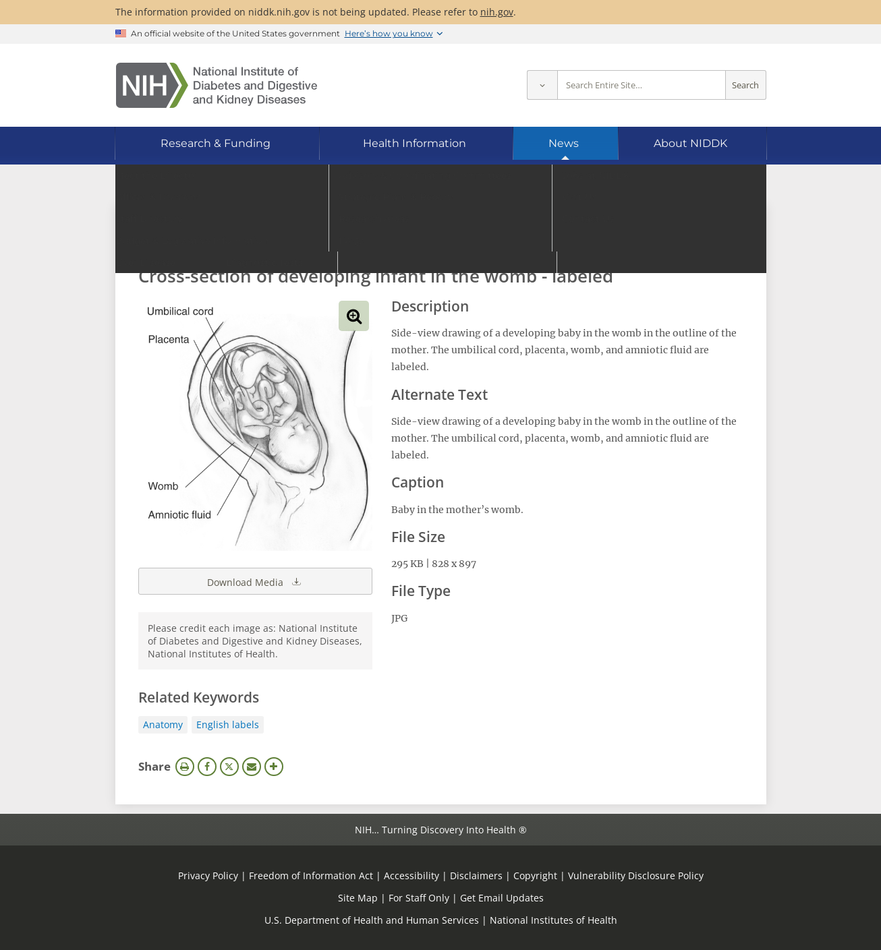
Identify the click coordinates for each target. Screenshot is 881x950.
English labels (227, 724)
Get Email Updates (502, 897)
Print (184, 766)
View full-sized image (354, 316)
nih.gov (496, 11)
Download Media (255, 581)
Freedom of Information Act (311, 875)
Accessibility (411, 875)
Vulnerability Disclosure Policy (636, 875)
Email (251, 766)
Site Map (358, 897)
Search (745, 85)
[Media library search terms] (420, 239)
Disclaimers (476, 875)
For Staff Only (419, 897)
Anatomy (163, 724)
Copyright (535, 875)
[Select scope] (542, 85)
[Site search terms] (641, 85)
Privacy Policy (208, 875)
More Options (273, 766)
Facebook (207, 766)
